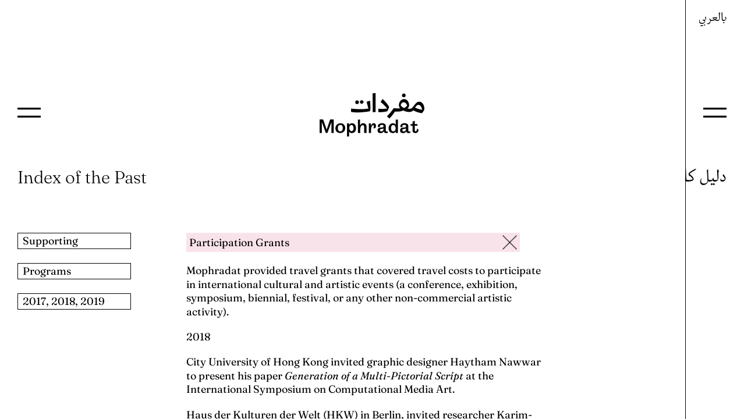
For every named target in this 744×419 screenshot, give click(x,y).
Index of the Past (82, 177)
